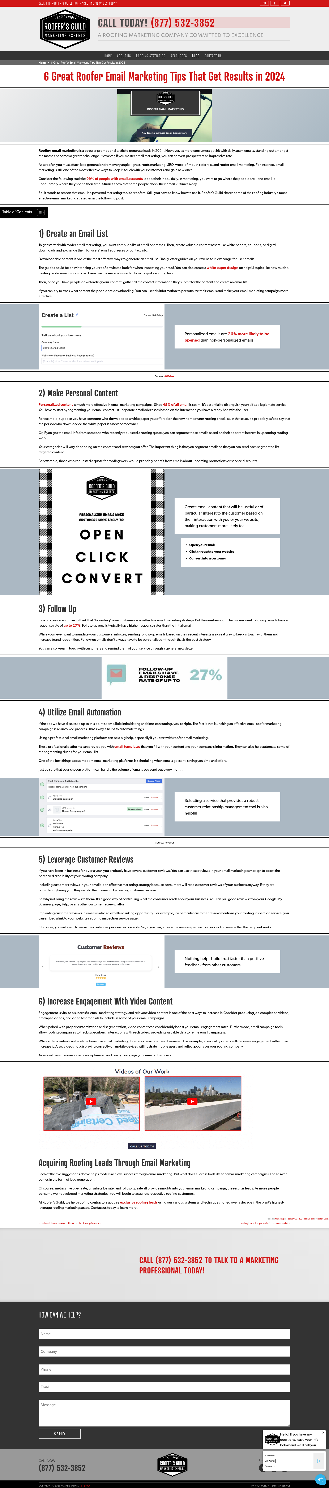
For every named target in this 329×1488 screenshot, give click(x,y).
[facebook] (274, 3)
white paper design (222, 268)
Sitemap (85, 1485)
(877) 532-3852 (178, 1260)
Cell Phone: (270, 1461)
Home (108, 55)
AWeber (169, 376)
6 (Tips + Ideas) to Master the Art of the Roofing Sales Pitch (70, 1223)
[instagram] (264, 3)
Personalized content (56, 404)
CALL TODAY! (160, 22)
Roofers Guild (322, 1219)
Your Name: (270, 1455)
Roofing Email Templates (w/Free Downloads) (265, 1223)
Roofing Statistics (151, 55)
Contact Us (213, 55)
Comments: (270, 1466)
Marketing (279, 1219)
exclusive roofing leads (139, 1202)
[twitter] (285, 3)
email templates (127, 746)
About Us (124, 55)
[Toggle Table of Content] (38, 212)
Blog (196, 55)
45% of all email (176, 404)
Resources (179, 55)
